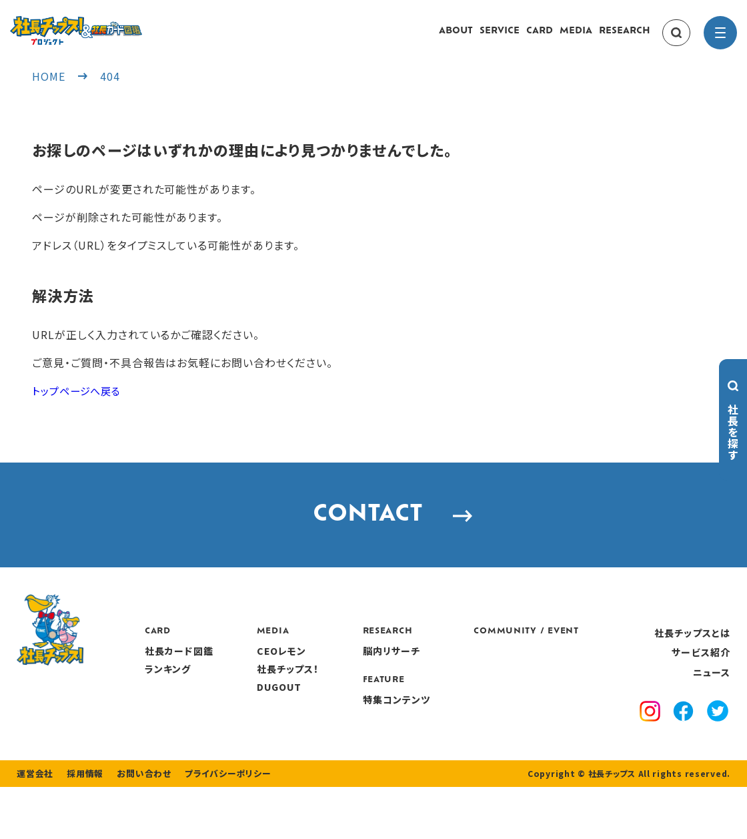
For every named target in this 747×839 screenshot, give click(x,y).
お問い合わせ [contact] (136, 825)
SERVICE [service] (500, 37)
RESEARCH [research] (624, 37)
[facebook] (685, 744)
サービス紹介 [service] (701, 683)
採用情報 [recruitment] (81, 825)
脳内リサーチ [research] (463, 682)
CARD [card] (539, 37)
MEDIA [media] (576, 37)
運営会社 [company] (34, 825)
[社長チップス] (116, 24)
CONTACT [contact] (374, 537)
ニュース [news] (711, 703)
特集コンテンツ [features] (468, 730)
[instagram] (652, 744)
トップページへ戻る (79, 403)
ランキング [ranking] (244, 699)
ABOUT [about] (456, 37)
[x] (718, 744)
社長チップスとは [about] (692, 663)
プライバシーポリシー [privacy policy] (215, 825)
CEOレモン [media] (356, 682)
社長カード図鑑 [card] (255, 682)
